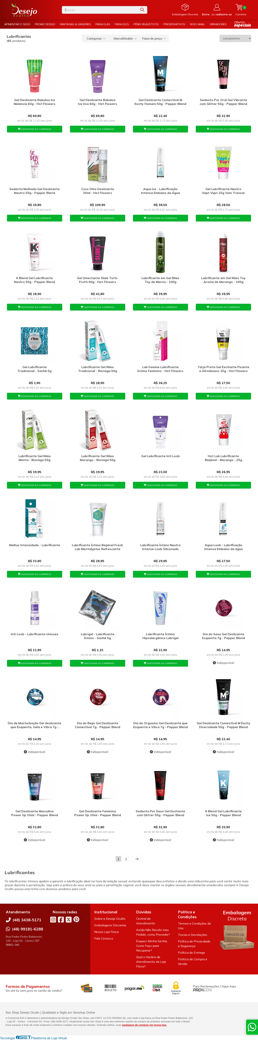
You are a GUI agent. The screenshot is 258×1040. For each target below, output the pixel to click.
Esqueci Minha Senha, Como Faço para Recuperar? (151, 945)
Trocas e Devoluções (192, 935)
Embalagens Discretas (110, 925)
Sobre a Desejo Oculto (109, 919)
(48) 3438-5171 (27, 919)
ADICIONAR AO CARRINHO (35, 129)
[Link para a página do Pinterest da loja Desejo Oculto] (76, 919)
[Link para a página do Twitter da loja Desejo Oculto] (69, 919)
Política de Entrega (191, 952)
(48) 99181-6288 (27, 929)
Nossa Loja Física (106, 932)
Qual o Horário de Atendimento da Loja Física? (151, 961)
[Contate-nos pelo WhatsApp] (252, 1027)
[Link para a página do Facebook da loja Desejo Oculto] (61, 919)
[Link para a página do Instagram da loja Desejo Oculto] (53, 919)
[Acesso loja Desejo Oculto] (217, 10)
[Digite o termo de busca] (99, 10)
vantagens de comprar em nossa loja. (144, 1025)
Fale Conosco (103, 938)
